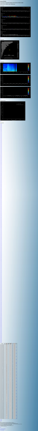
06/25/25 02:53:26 (2, 353)
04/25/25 (1, 277)
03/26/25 (1, 245)
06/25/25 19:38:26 (2, 405)
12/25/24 (1, 147)
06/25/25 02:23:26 (2, 351)
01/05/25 (1, 159)
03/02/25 (1, 219)
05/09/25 (1, 292)
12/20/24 (1, 142)
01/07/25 (1, 161)
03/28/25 (1, 247)
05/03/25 (1, 286)
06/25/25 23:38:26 (2, 417)
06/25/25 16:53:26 (2, 396)
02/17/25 (1, 205)
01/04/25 (1, 158)
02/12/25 (1, 200)
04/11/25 (1, 262)
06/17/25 (1, 334)
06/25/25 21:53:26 (2, 412)
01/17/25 (1, 172)
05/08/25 (1, 291)
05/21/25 (1, 305)
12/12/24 (1, 133)
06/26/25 (1, 419)
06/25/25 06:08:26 (2, 363)
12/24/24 (1, 146)
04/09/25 (1, 260)
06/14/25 (1, 331)
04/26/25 (1, 278)
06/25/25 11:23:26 (2, 379)
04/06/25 (1, 257)
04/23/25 (1, 275)
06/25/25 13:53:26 (2, 387)
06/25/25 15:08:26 (2, 391)
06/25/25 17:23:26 (2, 398)
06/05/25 (1, 321)
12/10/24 (1, 131)
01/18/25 (1, 173)
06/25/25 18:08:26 (2, 400)
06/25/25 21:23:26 (2, 410)
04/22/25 (1, 274)
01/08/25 (1, 162)
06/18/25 (1, 335)
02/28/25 (1, 217)
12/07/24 (1, 128)
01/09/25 (1, 163)
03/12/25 (1, 230)
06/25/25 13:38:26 (2, 386)
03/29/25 (1, 248)
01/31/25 (1, 187)
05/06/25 (1, 289)
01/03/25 (1, 157)
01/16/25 (1, 171)
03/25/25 (1, 244)
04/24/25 (1, 276)
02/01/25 (1, 188)
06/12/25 (1, 329)
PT (16, 353)
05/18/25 (1, 302)
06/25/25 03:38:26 (2, 355)
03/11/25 (1, 229)
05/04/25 (1, 287)
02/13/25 (1, 201)
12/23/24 (1, 145)
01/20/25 (1, 175)
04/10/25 (1, 261)
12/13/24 (1, 134)
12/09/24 (1, 130)
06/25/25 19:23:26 (2, 404)
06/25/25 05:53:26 (2, 362)
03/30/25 (1, 249)
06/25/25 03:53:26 (2, 356)
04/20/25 (1, 272)
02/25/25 (1, 214)
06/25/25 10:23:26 (2, 376)
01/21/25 (1, 176)
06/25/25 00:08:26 (2, 344)
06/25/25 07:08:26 (2, 366)
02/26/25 (1, 215)
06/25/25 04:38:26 (2, 358)
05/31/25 (1, 316)
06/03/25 (1, 319)
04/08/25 (1, 259)
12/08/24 (1, 129)
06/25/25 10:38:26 (2, 377)
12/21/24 (1, 143)
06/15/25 (1, 332)
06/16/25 (1, 333)
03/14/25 (1, 232)
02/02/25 (1, 189)
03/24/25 (1, 243)
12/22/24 (1, 144)
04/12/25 (1, 263)
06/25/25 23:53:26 (2, 418)
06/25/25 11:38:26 (2, 380)
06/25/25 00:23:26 (2, 345)
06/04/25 (1, 320)
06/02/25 (1, 318)
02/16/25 (1, 204)
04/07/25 (1, 258)
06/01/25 (1, 317)
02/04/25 (1, 191)
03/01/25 (1, 218)
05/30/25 (1, 315)
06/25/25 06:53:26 (2, 365)
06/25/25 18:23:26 (2, 401)
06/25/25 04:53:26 (2, 359)
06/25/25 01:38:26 (2, 349)
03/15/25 (1, 233)
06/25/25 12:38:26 (2, 383)
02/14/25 (1, 202)
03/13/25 (1, 231)
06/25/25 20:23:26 (2, 407)
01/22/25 (1, 177)
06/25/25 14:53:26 (2, 390)
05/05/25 (1, 288)
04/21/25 (1, 273)
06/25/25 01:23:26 (2, 348)
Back (0, 60)
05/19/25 (1, 303)
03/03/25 (1, 220)
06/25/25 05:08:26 (2, 360)
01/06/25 (1, 160)
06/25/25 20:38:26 (2, 408)
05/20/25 (1, 304)
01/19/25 (1, 174)
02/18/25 (1, 206)
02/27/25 (1, 216)
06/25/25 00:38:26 (2, 346)
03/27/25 (1, 246)
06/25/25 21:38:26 (2, 411)
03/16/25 (1, 234)
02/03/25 (1, 190)
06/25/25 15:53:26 (2, 393)
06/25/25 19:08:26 (2, 403)
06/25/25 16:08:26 (2, 394)
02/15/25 (1, 203)
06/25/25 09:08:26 (2, 372)
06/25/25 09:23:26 (2, 373)
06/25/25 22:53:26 (2, 415)
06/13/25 (1, 330)
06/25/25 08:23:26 (2, 370)
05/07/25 (1, 290)
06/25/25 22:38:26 (2, 414)
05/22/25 (1, 306)
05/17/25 (1, 301)
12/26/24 (1, 148)
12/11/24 (1, 132)
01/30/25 (1, 186)
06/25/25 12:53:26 (2, 384)
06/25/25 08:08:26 (2, 369)
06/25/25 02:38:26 (2, 352)
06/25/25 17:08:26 (2, 397)
